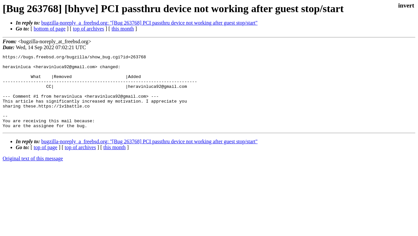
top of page (45, 162)
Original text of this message (33, 173)
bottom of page (50, 28)
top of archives (88, 28)
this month (123, 28)
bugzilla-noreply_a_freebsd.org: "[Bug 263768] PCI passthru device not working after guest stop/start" (149, 23)
